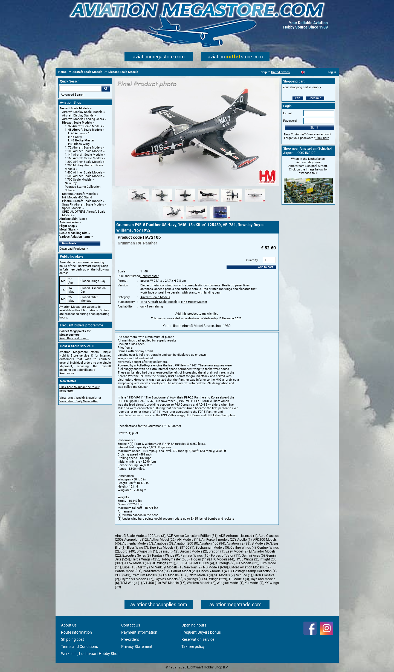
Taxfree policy (193, 646)
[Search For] (80, 89)
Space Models (72, 208)
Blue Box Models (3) (163, 547)
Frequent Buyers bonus (201, 632)
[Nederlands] (296, 72)
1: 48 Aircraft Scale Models (83, 130)
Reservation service (197, 639)
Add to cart (265, 267)
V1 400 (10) (152, 583)
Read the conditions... (74, 338)
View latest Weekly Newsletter (80, 398)
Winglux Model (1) (230, 583)
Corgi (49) (127, 551)
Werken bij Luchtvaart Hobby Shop (90, 653)
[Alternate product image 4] (208, 202)
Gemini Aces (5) (253, 555)
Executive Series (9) (136, 555)
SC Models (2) (224, 575)
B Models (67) (262, 543)
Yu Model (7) (254, 583)
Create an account (318, 134)
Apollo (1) (244, 540)
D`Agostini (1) (147, 551)
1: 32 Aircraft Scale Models (83, 126)
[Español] (309, 72)
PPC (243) (122, 575)
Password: (290, 121)
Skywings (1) (193, 579)
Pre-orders (130, 639)
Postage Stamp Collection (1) (255, 571)
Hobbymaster (149, 276)
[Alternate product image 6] (254, 202)
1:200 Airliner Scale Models (83, 162)
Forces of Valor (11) (225, 555)
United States (280, 72)
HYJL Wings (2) (247, 559)
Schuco (70, 190)
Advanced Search (72, 94)
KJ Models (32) (247, 563)
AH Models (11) (188, 540)
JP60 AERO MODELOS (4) (195, 563)
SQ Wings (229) (215, 579)
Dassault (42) (168, 551)
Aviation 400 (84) (212, 543)
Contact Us (130, 625)
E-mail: (287, 113)
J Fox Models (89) (137, 563)
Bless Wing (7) (137, 547)
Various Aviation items (75, 236)
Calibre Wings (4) (243, 547)
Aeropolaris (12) (136, 540)
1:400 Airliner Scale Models (83, 172)
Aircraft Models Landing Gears (83, 119)
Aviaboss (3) (163, 543)
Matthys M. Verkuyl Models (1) (160, 567)
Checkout (315, 98)
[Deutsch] (316, 72)
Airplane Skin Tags (72, 219)
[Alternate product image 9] (219, 219)
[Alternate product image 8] (196, 219)
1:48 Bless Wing (78, 144)
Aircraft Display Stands (78, 115)
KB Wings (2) (224, 563)
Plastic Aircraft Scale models (82, 201)
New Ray (71, 183)
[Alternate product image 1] (138, 202)
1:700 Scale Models (78, 179)
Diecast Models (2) (193, 551)
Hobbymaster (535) (175, 559)
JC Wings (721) (163, 563)
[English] (303, 72)
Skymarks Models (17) (136, 579)
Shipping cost (72, 639)
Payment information (139, 632)
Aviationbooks (69, 222)
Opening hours (193, 625)
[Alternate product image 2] (161, 202)
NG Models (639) (215, 567)
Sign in (315, 127)
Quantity (252, 260)
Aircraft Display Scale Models (82, 112)
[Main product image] (197, 185)
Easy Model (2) (237, 551)
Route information (76, 632)
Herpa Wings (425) (145, 559)
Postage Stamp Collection (82, 187)
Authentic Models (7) (137, 543)
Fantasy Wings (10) (195, 555)
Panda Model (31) (128, 571)
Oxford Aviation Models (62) (250, 567)
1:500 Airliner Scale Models (83, 176)
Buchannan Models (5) (212, 547)
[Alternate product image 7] (173, 219)
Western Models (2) (201, 583)
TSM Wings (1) (131, 583)
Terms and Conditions (79, 646)
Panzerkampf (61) (156, 571)
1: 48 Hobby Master (81, 140)
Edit (297, 98)
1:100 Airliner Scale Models (83, 151)
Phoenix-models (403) (215, 571)
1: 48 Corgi (75, 137)
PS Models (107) (175, 575)
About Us (69, 625)
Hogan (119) (200, 559)
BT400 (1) (187, 547)
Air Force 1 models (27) (218, 540)
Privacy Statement (136, 646)
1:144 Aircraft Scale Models (84, 154)
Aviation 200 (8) (186, 543)
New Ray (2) (193, 567)
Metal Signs (67, 229)
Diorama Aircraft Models (79, 194)
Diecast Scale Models (77, 122)
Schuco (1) (244, 575)
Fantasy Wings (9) (165, 555)
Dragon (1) (216, 551)
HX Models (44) (222, 559)
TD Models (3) (238, 579)
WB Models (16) (174, 583)
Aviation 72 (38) (238, 543)
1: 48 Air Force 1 (79, 133)
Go (106, 89)
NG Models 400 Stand (77, 197)
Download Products (72, 248)
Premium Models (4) (147, 575)
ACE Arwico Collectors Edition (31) (192, 536)
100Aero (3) (156, 536)
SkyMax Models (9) (168, 579)
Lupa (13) (129, 567)
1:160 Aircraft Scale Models (84, 158)
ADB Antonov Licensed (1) (238, 536)
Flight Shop (67, 226)
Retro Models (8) (201, 575)
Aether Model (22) (162, 540)
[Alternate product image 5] (231, 202)
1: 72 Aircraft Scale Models (83, 147)
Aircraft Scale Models (74, 108)
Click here (322, 138)
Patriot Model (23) (184, 571)
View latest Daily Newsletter (78, 401)
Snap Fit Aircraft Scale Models (83, 204)
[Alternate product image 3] (185, 202)
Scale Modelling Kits (73, 233)
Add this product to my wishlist (196, 313)
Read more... (68, 373)
